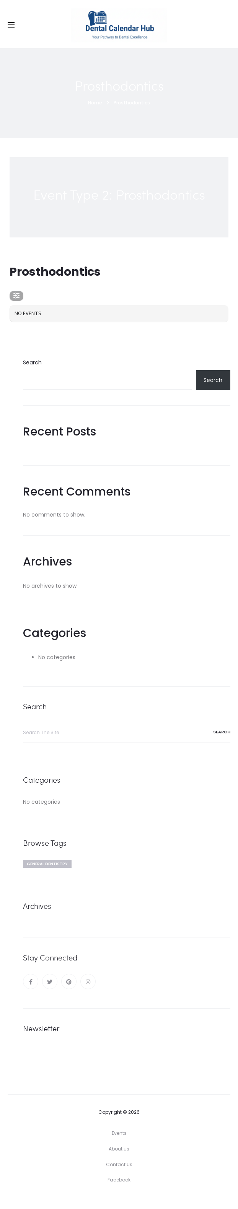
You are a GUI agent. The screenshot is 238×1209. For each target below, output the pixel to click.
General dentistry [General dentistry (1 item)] (47, 864)
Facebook (119, 1179)
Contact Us (119, 1164)
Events (119, 1133)
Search (32, 362)
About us (119, 1149)
